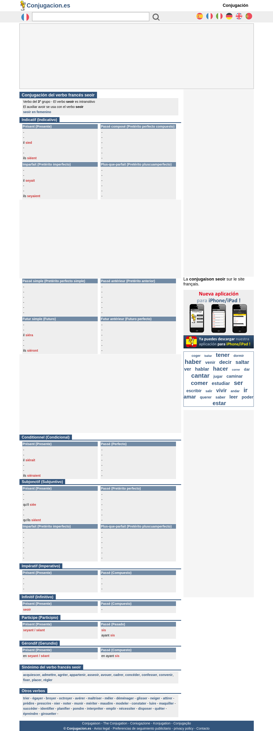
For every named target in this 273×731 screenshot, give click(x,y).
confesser (149, 675)
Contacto (202, 728)
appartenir (78, 675)
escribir (194, 390)
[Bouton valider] (156, 17)
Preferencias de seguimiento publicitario (142, 728)
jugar (218, 376)
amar (190, 397)
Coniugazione (140, 723)
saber (221, 397)
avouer (106, 675)
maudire (106, 703)
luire (152, 703)
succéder (30, 708)
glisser (142, 698)
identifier (47, 708)
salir (209, 391)
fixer (26, 680)
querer (206, 397)
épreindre (30, 714)
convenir (165, 675)
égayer (37, 698)
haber (193, 361)
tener (223, 355)
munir (78, 703)
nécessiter (127, 708)
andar (235, 391)
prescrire (44, 703)
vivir (221, 390)
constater (139, 703)
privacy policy (184, 728)
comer (199, 383)
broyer (51, 698)
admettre (49, 675)
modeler (122, 703)
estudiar (221, 383)
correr (236, 369)
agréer (63, 675)
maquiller (166, 703)
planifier (63, 708)
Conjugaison (91, 723)
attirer (167, 698)
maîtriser (95, 698)
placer (36, 680)
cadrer (118, 675)
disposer (145, 708)
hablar (202, 369)
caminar (235, 376)
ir (245, 390)
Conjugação (182, 723)
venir (210, 362)
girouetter (48, 714)
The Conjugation (115, 723)
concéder (132, 675)
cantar (200, 375)
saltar (242, 362)
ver (187, 369)
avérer (80, 698)
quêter (160, 708)
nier (57, 703)
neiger (155, 698)
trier (26, 698)
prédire (28, 703)
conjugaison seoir (207, 279)
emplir (111, 708)
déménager (125, 698)
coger (196, 356)
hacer (220, 369)
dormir (238, 356)
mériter (91, 703)
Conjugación (235, 5)
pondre (78, 708)
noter (67, 703)
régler (47, 680)
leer (233, 396)
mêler (109, 698)
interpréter (95, 708)
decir (225, 362)
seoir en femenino (37, 112)
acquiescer (31, 675)
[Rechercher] (90, 16)
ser (238, 382)
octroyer (65, 698)
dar (247, 369)
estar (219, 403)
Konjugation (162, 723)
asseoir (93, 675)
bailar (208, 356)
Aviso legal (102, 728)
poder (247, 397)
